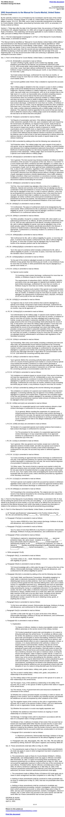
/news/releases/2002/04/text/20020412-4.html (21, 811)
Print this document (57, 2)
